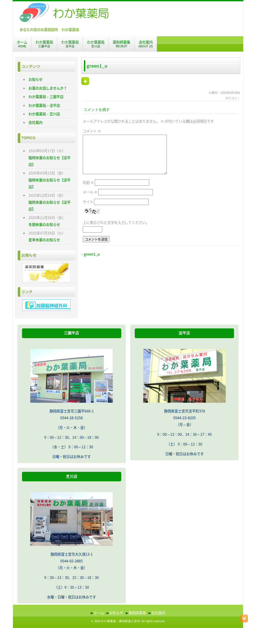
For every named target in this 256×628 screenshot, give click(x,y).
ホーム (22, 43)
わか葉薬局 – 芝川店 (44, 114)
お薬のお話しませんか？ (47, 88)
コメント (92, 131)
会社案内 (145, 43)
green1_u (92, 254)
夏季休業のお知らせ (44, 240)
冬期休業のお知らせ (44, 224)
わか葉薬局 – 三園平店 (46, 96)
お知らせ (35, 79)
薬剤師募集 (121, 43)
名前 (88, 182)
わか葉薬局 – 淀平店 (44, 105)
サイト (88, 201)
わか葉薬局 (44, 43)
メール (90, 192)
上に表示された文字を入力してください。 (116, 222)
